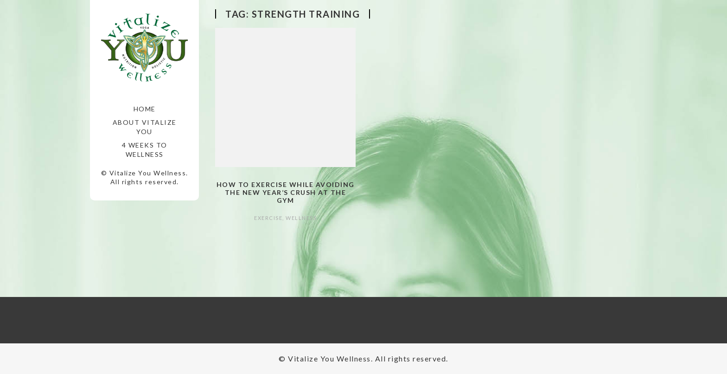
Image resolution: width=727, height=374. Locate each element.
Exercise (268, 218)
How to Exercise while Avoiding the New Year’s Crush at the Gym (286, 192)
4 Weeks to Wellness (144, 149)
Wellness (301, 218)
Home (145, 109)
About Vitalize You (145, 126)
